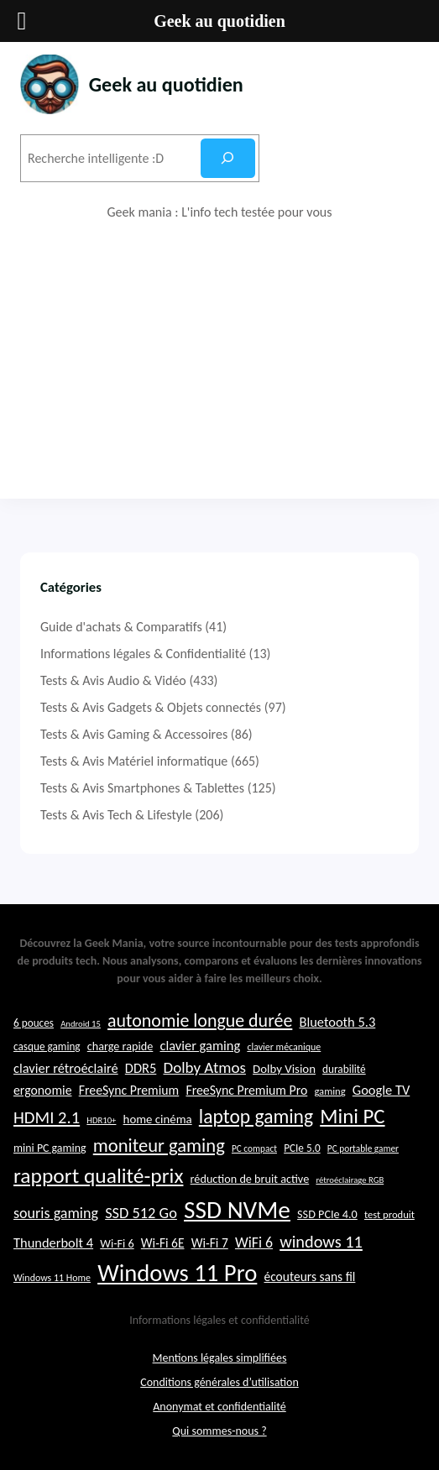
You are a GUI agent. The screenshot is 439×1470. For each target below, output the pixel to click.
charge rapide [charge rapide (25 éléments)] (120, 1057)
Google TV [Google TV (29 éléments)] (381, 1101)
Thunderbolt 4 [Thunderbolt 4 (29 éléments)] (53, 1254)
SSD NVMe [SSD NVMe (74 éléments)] (237, 1221)
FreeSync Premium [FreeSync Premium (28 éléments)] (129, 1102)
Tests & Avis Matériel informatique (133, 761)
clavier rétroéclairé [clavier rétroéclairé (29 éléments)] (65, 1078)
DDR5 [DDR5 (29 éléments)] (140, 1078)
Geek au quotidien (168, 84)
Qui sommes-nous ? (219, 1442)
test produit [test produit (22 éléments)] (389, 1226)
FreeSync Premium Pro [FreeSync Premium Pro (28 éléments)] (246, 1102)
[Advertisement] (219, 360)
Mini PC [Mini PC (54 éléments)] (352, 1127)
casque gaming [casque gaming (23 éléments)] (47, 1057)
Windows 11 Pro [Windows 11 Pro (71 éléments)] (177, 1284)
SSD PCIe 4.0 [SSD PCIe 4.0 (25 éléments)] (327, 1225)
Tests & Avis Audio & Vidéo (113, 680)
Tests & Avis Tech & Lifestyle (116, 815)
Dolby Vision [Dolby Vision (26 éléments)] (284, 1079)
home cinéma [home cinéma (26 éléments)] (157, 1130)
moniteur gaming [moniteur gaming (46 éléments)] (159, 1157)
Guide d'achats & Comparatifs (121, 627)
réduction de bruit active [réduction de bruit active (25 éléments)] (250, 1189)
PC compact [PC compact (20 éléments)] (254, 1160)
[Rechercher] (228, 158)
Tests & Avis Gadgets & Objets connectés (150, 707)
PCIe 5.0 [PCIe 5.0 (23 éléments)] (302, 1160)
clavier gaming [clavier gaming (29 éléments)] (199, 1056)
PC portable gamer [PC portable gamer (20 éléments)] (363, 1160)
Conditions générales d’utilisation (219, 1393)
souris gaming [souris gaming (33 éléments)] (55, 1225)
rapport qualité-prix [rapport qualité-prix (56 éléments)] (98, 1187)
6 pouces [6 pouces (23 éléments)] (33, 1034)
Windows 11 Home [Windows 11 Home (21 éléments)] (52, 1289)
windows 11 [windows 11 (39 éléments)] (321, 1253)
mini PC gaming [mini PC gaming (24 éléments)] (49, 1160)
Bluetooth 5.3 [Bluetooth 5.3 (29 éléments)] (337, 1032)
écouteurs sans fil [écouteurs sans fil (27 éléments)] (310, 1287)
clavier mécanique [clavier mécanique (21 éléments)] (284, 1058)
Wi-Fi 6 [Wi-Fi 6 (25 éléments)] (116, 1255)
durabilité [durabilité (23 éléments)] (344, 1080)
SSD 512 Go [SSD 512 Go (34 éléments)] (141, 1224)
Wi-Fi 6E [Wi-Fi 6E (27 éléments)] (163, 1255)
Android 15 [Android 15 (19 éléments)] (80, 1034)
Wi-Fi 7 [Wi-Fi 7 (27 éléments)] (209, 1255)
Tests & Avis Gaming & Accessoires (133, 734)
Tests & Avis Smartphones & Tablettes (142, 788)
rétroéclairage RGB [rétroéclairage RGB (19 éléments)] (350, 1190)
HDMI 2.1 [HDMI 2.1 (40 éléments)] (46, 1128)
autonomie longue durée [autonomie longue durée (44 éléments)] (199, 1031)
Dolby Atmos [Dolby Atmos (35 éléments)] (204, 1078)
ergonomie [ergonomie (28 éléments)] (42, 1102)
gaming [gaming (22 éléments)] (329, 1102)
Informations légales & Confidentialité (143, 654)
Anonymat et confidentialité (219, 1417)
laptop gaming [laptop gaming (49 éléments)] (256, 1127)
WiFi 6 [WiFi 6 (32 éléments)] (254, 1254)
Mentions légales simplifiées (220, 1369)
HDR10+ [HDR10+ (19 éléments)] (101, 1131)
